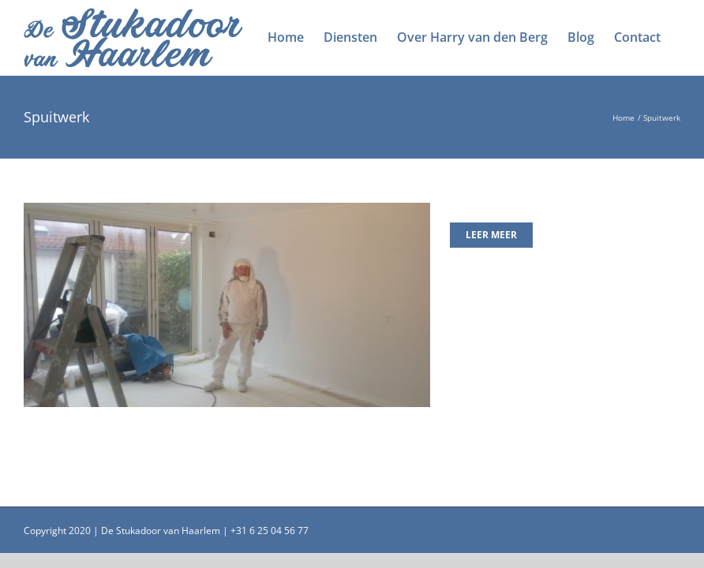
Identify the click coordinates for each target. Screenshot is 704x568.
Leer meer (491, 234)
